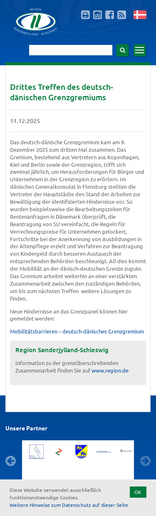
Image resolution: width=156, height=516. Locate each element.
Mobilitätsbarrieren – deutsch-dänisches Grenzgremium (77, 331)
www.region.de (110, 370)
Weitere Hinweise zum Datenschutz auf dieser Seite (69, 504)
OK (137, 492)
